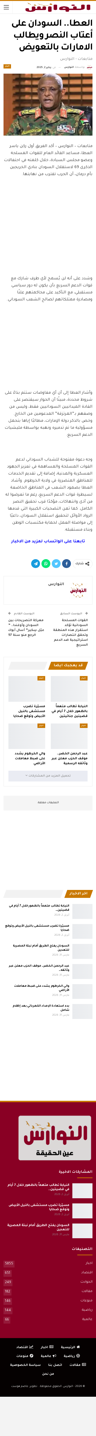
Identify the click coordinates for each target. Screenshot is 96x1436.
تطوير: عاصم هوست (24, 1386)
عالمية (87, 1319)
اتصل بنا (55, 1365)
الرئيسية (70, 1347)
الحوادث (86, 1282)
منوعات (86, 1301)
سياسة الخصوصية (25, 1365)
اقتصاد (86, 1273)
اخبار (7, 66)
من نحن (48, 1374)
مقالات (86, 1291)
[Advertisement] (48, 237)
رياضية (87, 1310)
